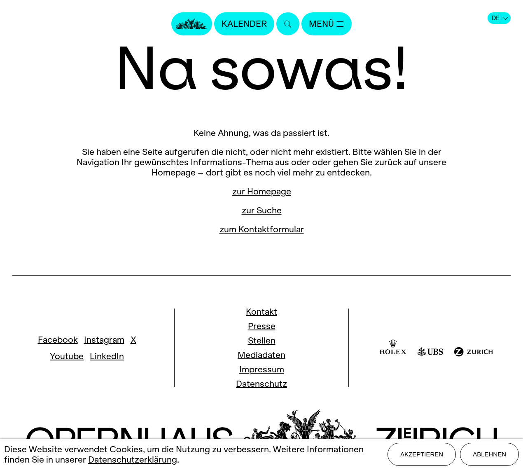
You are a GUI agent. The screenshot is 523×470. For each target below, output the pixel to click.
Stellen (262, 340)
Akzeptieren (421, 454)
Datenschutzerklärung (132, 459)
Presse (262, 326)
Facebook (58, 339)
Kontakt (261, 311)
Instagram (104, 339)
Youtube (67, 356)
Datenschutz (261, 383)
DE (500, 18)
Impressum (261, 369)
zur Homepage (261, 191)
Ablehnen (489, 454)
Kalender (244, 23)
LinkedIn (107, 356)
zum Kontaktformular (261, 229)
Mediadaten (261, 355)
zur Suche (262, 210)
